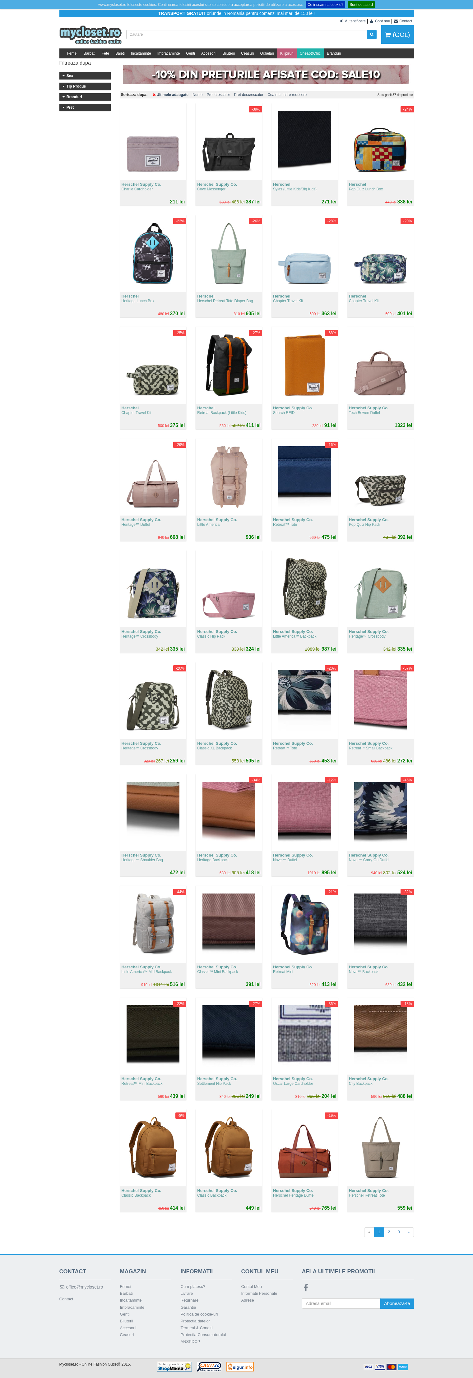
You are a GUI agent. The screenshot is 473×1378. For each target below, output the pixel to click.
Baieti (120, 53)
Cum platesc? (193, 1286)
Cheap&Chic (310, 53)
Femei (72, 53)
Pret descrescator (248, 95)
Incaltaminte (141, 53)
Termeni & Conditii (197, 1328)
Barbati (89, 53)
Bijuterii (229, 53)
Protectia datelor (195, 1321)
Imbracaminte (168, 53)
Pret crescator (218, 95)
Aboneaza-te (396, 1303)
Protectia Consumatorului (203, 1334)
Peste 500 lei (85, 234)
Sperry (85, 173)
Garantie (188, 1307)
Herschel (85, 155)
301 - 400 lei (85, 217)
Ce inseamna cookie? (325, 4)
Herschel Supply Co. (85, 164)
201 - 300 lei (85, 209)
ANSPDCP (190, 1341)
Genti (190, 53)
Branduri (334, 53)
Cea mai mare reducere (287, 95)
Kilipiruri (287, 53)
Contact (66, 1299)
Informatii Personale (259, 1293)
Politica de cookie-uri (199, 1314)
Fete (105, 53)
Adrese (247, 1300)
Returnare (190, 1300)
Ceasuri (247, 53)
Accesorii (208, 53)
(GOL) (397, 34)
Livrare (187, 1293)
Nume (197, 95)
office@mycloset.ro (81, 1287)
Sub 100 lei (85, 192)
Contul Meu (251, 1286)
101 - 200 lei (85, 200)
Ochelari (267, 53)
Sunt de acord (361, 4)
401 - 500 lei (85, 225)
